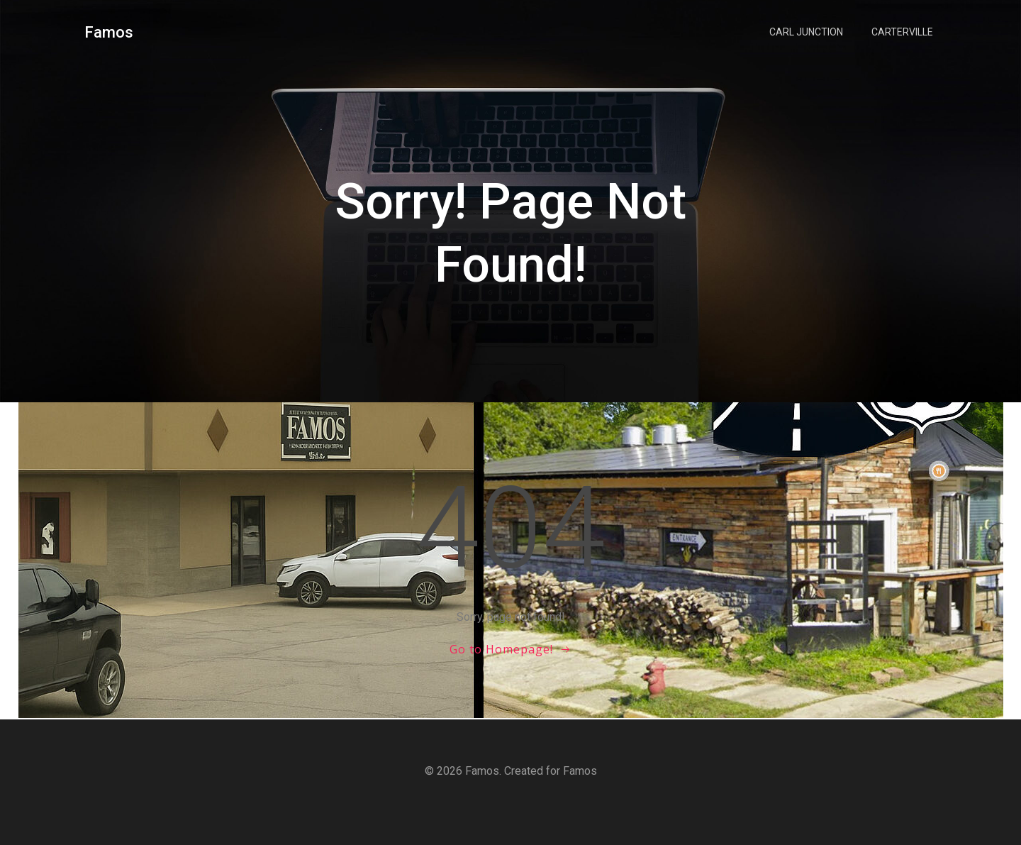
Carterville (902, 32)
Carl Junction (806, 32)
